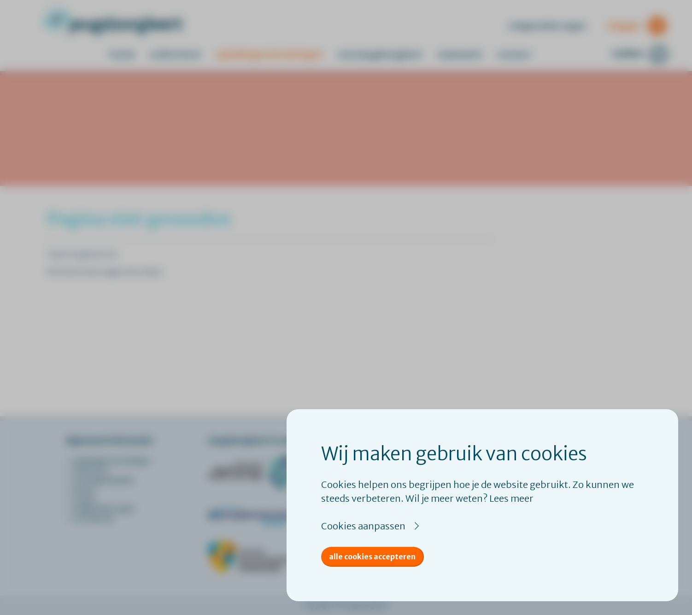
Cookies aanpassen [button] (363, 526)
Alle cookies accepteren (372, 556)
